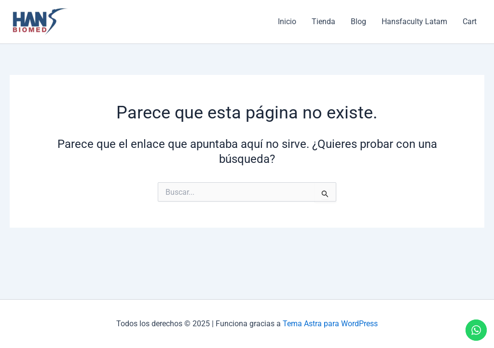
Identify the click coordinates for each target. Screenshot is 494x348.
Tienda (323, 21)
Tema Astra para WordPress (330, 323)
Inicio (287, 21)
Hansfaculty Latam (414, 21)
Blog (358, 21)
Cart (470, 21)
